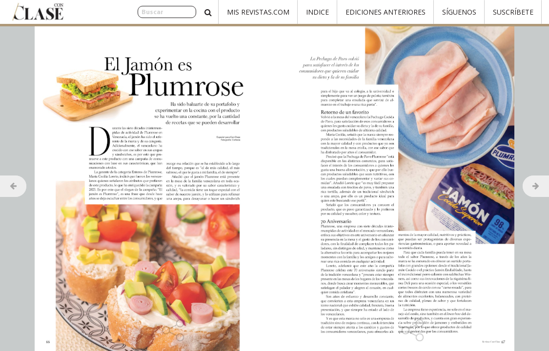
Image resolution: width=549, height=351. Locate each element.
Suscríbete (513, 12)
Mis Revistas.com (258, 12)
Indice (317, 12)
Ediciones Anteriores (386, 12)
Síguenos (459, 12)
